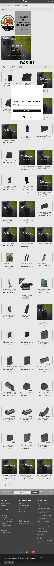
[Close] (43, 85)
